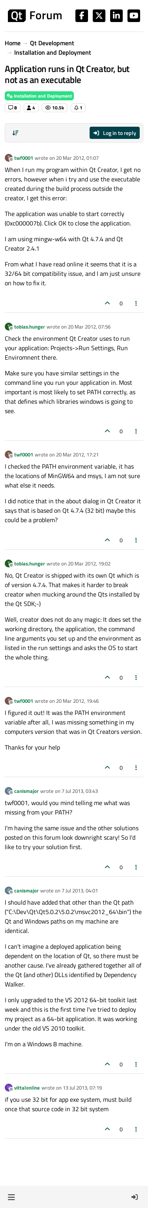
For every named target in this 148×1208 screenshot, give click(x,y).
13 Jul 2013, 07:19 (82, 1088)
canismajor (26, 791)
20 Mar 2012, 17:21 (77, 454)
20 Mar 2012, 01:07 (77, 158)
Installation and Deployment (39, 96)
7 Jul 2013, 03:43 (80, 791)
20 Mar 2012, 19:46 (77, 701)
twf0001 (23, 158)
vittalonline (27, 1088)
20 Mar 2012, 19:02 (89, 563)
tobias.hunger (29, 327)
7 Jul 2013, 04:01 (80, 890)
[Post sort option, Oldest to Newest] (15, 133)
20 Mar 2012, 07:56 (89, 327)
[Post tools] (136, 303)
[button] (11, 1197)
